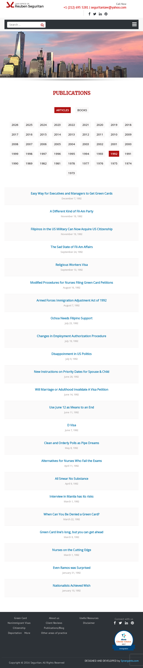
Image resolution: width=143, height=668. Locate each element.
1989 (29, 163)
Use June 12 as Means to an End (71, 407)
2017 (15, 134)
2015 (43, 134)
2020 (99, 125)
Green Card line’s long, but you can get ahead (71, 532)
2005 (57, 144)
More (27, 633)
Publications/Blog (54, 628)
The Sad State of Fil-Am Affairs (71, 247)
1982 (43, 163)
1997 (43, 154)
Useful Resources (89, 618)
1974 (128, 163)
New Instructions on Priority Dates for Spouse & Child (71, 372)
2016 (29, 134)
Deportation (15, 633)
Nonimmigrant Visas (19, 623)
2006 (43, 144)
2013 (71, 134)
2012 (85, 134)
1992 (114, 154)
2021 (85, 125)
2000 (128, 144)
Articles (62, 110)
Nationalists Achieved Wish (71, 586)
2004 (71, 144)
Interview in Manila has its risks (71, 496)
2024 (43, 125)
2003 (85, 144)
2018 (128, 125)
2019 (114, 125)
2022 (71, 125)
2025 (29, 125)
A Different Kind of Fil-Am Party (71, 211)
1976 (99, 163)
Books (82, 110)
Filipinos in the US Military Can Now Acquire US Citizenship (71, 229)
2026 (15, 125)
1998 (29, 154)
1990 (15, 163)
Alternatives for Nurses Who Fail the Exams (71, 461)
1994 (85, 154)
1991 (128, 154)
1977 (85, 163)
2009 (128, 134)
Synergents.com (130, 660)
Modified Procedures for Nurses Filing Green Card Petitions (71, 283)
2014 (57, 134)
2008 (15, 144)
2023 (57, 125)
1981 (57, 163)
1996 (57, 154)
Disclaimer (89, 623)
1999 (15, 154)
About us (54, 618)
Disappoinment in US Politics (71, 354)
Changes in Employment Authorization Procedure (71, 336)
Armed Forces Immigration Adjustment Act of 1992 (71, 300)
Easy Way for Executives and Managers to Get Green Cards (71, 193)
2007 (29, 144)
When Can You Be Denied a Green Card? (71, 514)
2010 (114, 134)
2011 (99, 134)
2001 (114, 144)
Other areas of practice (54, 633)
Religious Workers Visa (71, 265)
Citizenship (19, 628)
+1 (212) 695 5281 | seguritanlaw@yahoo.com (94, 7)
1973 (71, 173)
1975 (114, 163)
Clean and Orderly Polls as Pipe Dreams (71, 443)
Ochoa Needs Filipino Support (71, 318)
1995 (71, 154)
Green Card (20, 618)
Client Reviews (54, 623)
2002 (99, 144)
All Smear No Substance (71, 479)
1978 (71, 163)
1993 (99, 154)
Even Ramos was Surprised (71, 568)
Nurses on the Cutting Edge (71, 550)
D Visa (71, 425)
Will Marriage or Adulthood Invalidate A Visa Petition (71, 389)
